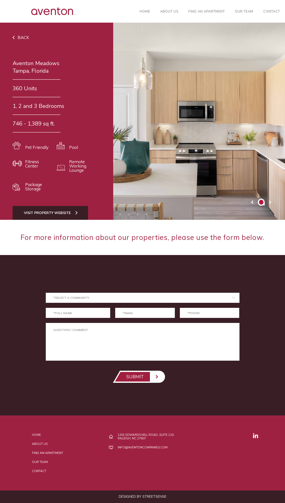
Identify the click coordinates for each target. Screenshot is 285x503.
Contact (271, 11)
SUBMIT (135, 377)
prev (252, 202)
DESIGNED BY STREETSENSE (143, 496)
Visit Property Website (47, 213)
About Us (169, 11)
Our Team (244, 11)
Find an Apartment (206, 11)
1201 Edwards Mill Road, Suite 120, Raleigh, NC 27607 (146, 436)
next (269, 202)
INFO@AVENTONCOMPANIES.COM (143, 447)
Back (23, 37)
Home (145, 11)
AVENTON (37, 11)
